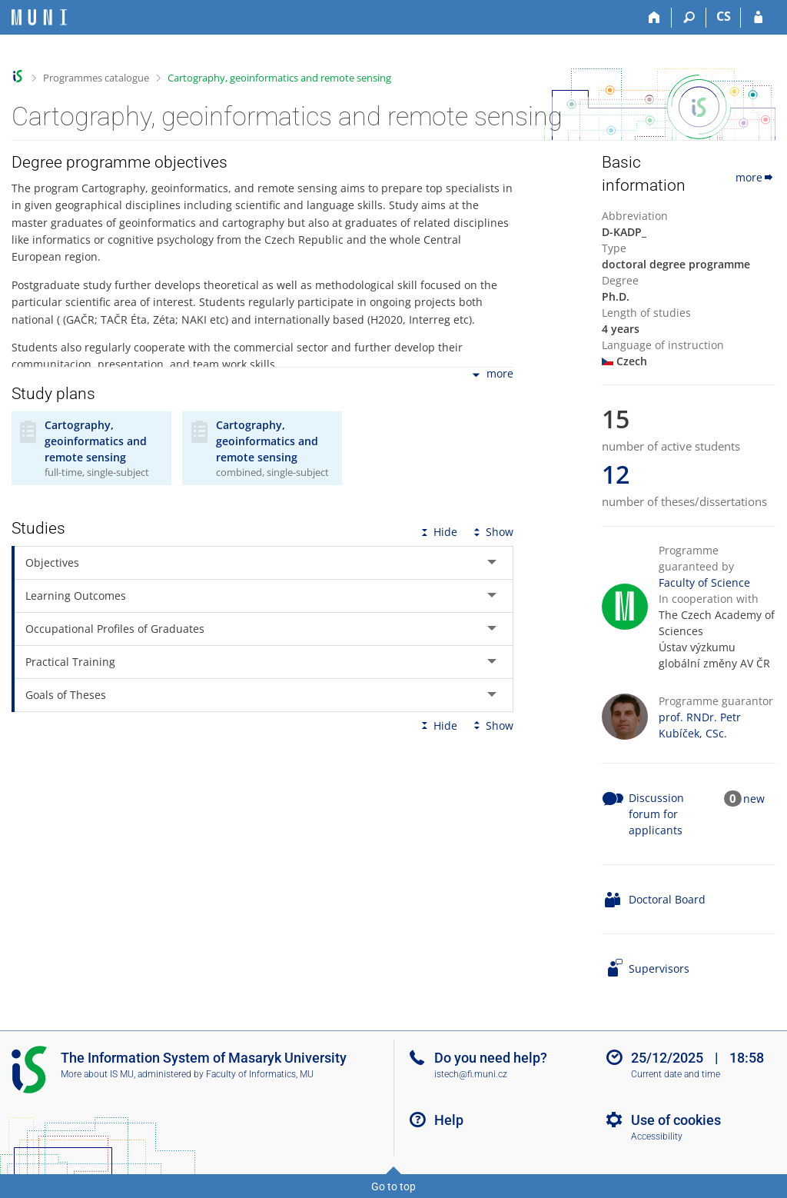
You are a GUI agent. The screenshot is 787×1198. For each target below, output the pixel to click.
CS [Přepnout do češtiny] (723, 16)
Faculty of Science (704, 582)
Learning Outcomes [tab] (75, 595)
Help (448, 1120)
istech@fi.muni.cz (470, 1074)
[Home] (654, 18)
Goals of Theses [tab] (65, 694)
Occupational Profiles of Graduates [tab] (114, 628)
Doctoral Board (667, 899)
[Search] (689, 18)
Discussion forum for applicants (656, 813)
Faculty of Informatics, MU (260, 1074)
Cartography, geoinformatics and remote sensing (279, 78)
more (491, 375)
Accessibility (656, 1136)
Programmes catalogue (96, 78)
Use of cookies (676, 1120)
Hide (437, 531)
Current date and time (675, 1074)
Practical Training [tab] (70, 661)
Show (491, 531)
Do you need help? (490, 1058)
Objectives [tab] (52, 562)
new (754, 798)
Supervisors (659, 968)
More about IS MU (97, 1074)
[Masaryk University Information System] (39, 17)
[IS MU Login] (758, 18)
